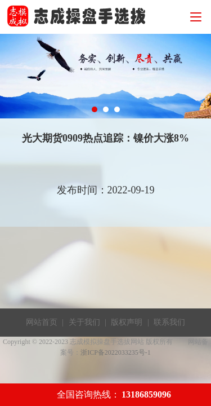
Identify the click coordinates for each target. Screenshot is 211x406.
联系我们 (169, 322)
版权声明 (126, 322)
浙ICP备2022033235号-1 (115, 352)
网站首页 (41, 322)
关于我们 (84, 322)
